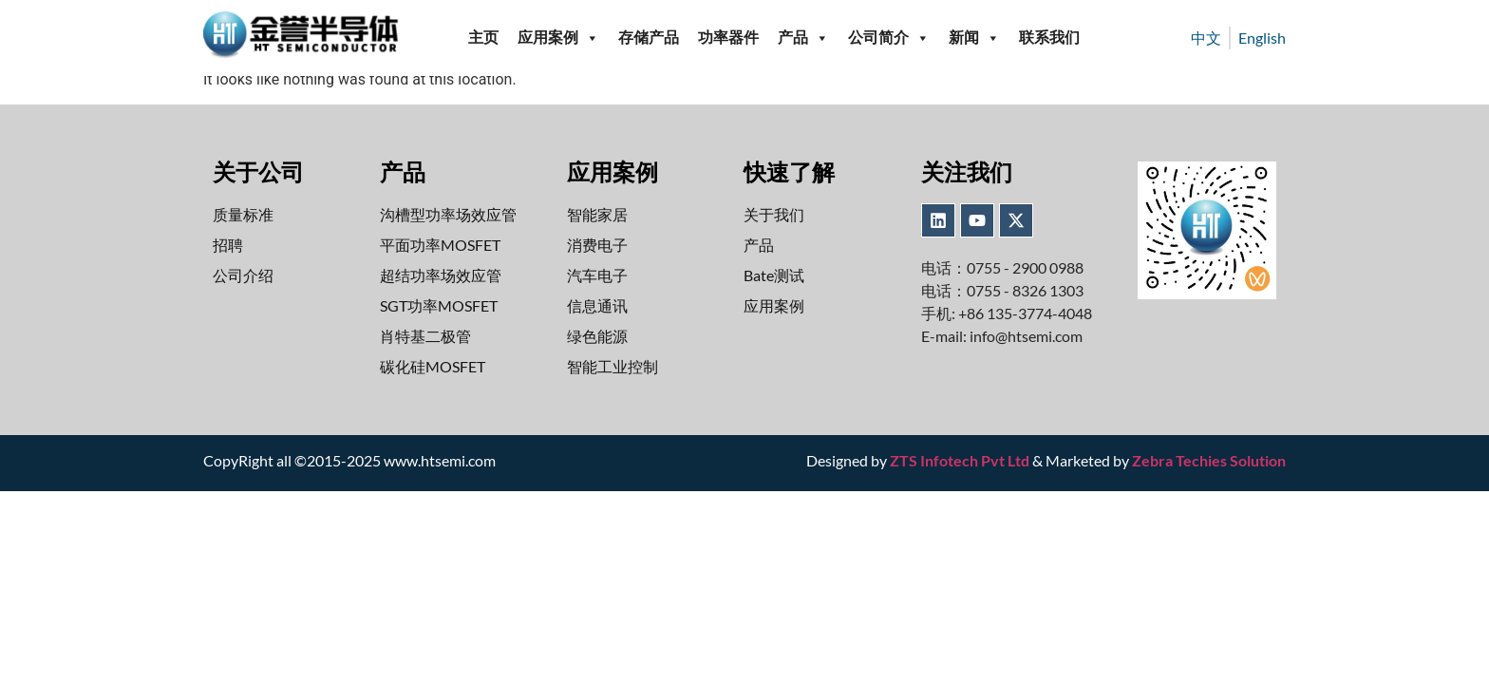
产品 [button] (803, 38)
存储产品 (648, 37)
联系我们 (1049, 37)
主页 (483, 37)
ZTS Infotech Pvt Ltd (959, 460)
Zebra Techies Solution (1209, 460)
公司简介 (889, 38)
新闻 (974, 38)
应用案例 (558, 38)
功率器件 (728, 37)
